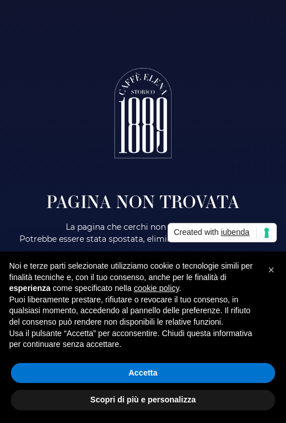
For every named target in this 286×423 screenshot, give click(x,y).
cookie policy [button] (156, 288)
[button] (271, 270)
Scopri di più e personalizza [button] (143, 399)
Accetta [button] (143, 372)
